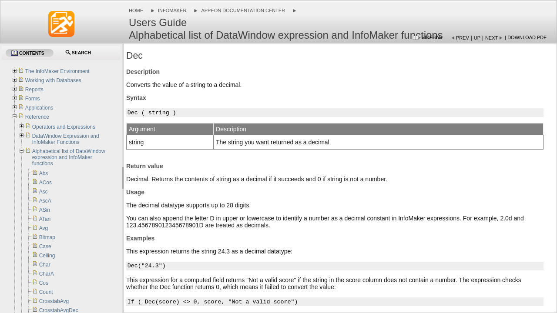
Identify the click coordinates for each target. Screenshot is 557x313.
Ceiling (47, 256)
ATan (44, 219)
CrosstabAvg (54, 301)
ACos (45, 183)
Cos (43, 283)
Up (477, 37)
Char (44, 265)
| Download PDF (526, 37)
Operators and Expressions (63, 127)
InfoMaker (172, 10)
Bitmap (47, 237)
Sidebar (432, 37)
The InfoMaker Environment (57, 71)
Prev (462, 37)
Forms (32, 99)
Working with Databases (53, 80)
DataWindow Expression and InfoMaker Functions (65, 139)
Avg (43, 228)
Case (45, 246)
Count (46, 292)
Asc (43, 192)
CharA (46, 274)
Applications (39, 108)
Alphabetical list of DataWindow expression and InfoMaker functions (68, 157)
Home (136, 10)
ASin (44, 210)
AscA (45, 201)
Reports (34, 90)
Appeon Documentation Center (243, 10)
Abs (43, 173)
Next (491, 37)
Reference (37, 117)
